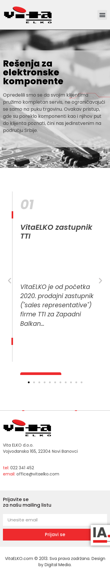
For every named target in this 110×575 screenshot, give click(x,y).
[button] (102, 15)
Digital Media (58, 565)
